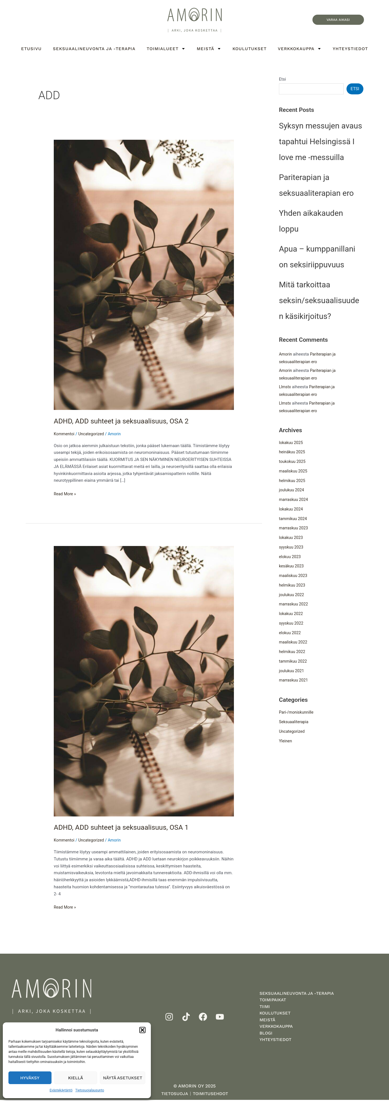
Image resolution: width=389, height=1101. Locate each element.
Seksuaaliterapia (294, 722)
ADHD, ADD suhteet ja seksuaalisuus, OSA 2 (125, 421)
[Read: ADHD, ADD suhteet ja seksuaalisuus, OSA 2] (144, 274)
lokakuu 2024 (291, 509)
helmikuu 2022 (293, 652)
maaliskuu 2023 (294, 576)
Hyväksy (29, 1077)
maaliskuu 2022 (294, 643)
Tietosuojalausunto (89, 1090)
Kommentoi (64, 433)
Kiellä (75, 1077)
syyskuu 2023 (292, 547)
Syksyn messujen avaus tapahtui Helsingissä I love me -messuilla (320, 142)
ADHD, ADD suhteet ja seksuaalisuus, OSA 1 (125, 827)
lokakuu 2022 (291, 614)
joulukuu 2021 (292, 671)
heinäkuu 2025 (293, 453)
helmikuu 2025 (293, 481)
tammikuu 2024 (293, 519)
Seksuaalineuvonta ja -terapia (94, 48)
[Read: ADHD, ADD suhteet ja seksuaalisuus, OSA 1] (144, 680)
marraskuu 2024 (294, 500)
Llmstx (285, 387)
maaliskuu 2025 (294, 471)
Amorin (286, 355)
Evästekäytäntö (61, 1090)
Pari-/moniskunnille (297, 713)
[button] (142, 1030)
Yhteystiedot (350, 48)
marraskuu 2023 (294, 529)
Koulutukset (249, 48)
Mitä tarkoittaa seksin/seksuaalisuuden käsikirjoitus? (319, 301)
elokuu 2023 (290, 557)
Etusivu (31, 48)
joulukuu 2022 (292, 595)
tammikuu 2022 (293, 662)
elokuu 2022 (290, 633)
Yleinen (286, 741)
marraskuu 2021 (294, 681)
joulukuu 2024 (292, 491)
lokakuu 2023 (291, 538)
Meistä (209, 49)
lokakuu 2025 (291, 443)
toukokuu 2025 (293, 462)
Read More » (65, 493)
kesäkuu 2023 (292, 567)
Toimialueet (166, 49)
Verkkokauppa (299, 49)
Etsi (282, 79)
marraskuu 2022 (294, 605)
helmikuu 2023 (293, 586)
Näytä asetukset (122, 1077)
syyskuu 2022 (292, 624)
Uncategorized (92, 433)
